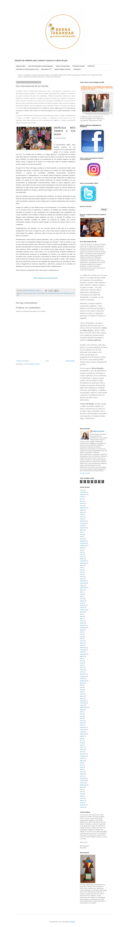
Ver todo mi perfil (85, 473)
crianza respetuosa (42, 293)
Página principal (20, 66)
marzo (82, 490)
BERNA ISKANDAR (98, 431)
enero (81, 505)
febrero (82, 503)
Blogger (73, 922)
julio (81, 499)
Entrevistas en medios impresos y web (27, 69)
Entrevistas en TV (46, 69)
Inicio (47, 361)
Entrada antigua (70, 361)
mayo (81, 514)
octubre (82, 525)
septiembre (83, 494)
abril (81, 536)
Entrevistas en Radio (79, 66)
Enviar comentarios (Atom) (32, 364)
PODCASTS (91, 66)
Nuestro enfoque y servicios (62, 69)
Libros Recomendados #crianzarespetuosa (40, 66)
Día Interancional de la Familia (55, 293)
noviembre (83, 492)
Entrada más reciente (22, 361)
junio (81, 501)
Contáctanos (77, 69)
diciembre (83, 521)
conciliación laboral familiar (29, 293)
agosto (82, 510)
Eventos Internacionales (63, 66)
